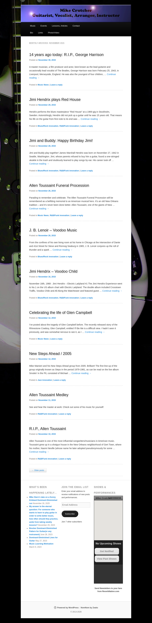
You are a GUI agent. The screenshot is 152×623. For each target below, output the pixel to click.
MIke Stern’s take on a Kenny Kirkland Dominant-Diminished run (43, 500)
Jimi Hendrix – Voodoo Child (53, 271)
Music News (43, 85)
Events (43, 26)
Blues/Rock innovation (48, 126)
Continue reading (91, 119)
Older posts (38, 470)
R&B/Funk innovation (69, 126)
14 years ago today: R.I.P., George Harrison (66, 54)
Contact (76, 26)
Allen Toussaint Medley (48, 395)
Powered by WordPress (68, 608)
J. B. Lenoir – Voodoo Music (53, 230)
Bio (31, 32)
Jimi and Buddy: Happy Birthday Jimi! (61, 140)
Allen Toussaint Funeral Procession (59, 185)
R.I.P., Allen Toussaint (47, 428)
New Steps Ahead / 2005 (50, 353)
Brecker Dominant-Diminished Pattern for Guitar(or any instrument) (43, 531)
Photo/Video (53, 32)
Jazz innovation (45, 380)
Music (33, 26)
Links (40, 32)
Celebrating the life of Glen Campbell (60, 312)
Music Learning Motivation (41, 544)
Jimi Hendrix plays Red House (54, 99)
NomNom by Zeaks (89, 608)
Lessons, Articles (60, 26)
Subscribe (70, 514)
